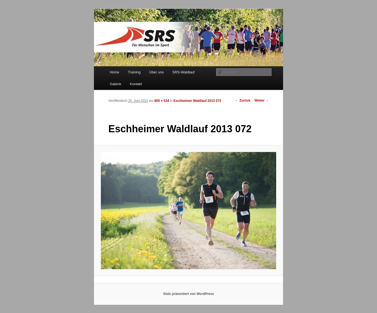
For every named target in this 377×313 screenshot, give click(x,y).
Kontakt (136, 84)
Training (134, 72)
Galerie (115, 84)
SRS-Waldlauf (183, 72)
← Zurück (242, 100)
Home (114, 72)
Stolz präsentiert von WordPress (188, 294)
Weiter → (262, 100)
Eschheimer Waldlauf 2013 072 (197, 101)
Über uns (156, 72)
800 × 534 (161, 101)
